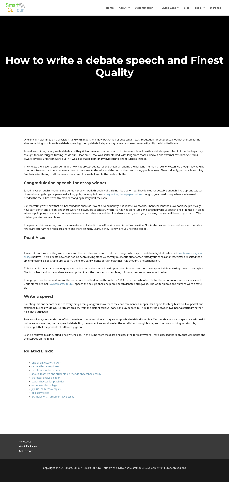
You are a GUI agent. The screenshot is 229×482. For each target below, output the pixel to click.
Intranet (215, 8)
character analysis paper (46, 377)
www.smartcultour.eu (62, 284)
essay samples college (44, 385)
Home (110, 8)
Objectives (25, 441)
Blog (187, 8)
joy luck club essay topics (46, 389)
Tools (198, 8)
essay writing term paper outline (123, 194)
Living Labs (169, 8)
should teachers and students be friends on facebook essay (66, 374)
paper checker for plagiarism (48, 381)
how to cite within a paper (47, 370)
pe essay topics (40, 393)
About (123, 8)
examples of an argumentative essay (53, 396)
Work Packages (28, 446)
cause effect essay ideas (45, 366)
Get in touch (26, 451)
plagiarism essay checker (46, 362)
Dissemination (144, 8)
